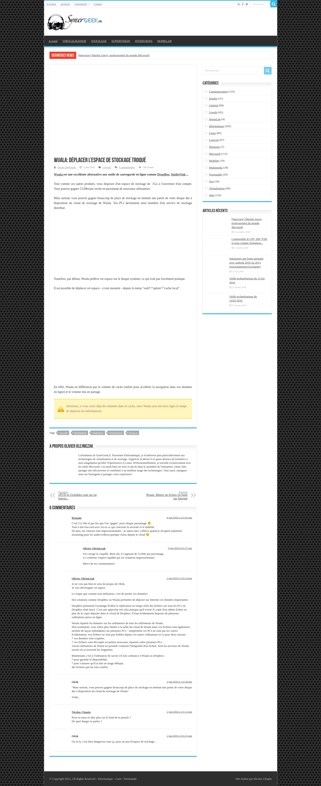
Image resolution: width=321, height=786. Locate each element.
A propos (51, 4)
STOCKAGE (99, 41)
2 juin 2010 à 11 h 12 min (179, 711)
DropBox (163, 174)
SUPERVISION (120, 41)
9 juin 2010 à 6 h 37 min (180, 548)
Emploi (213, 98)
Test (211, 181)
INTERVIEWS (143, 41)
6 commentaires (127, 167)
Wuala (59, 174)
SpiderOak (178, 174)
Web (211, 195)
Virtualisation (217, 188)
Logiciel (107, 167)
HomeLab (214, 119)
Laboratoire (81, 4)
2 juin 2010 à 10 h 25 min (179, 735)
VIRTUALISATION (74, 41)
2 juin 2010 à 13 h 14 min (179, 578)
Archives (65, 4)
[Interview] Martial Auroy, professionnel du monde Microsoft (114, 55)
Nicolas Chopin (81, 712)
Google (213, 112)
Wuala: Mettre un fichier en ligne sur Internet (165, 495)
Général (213, 105)
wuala (133, 432)
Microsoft (214, 153)
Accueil (53, 41)
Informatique (216, 126)
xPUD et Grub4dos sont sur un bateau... (81, 495)
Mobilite (214, 160)
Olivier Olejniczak (67, 167)
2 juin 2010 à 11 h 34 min (179, 681)
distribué (80, 432)
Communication (218, 91)
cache (63, 432)
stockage (115, 432)
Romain (77, 518)
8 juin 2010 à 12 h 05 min (179, 517)
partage (98, 432)
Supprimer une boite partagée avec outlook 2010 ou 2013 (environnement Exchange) (246, 262)
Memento (214, 147)
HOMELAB (164, 41)
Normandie (215, 174)
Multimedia (215, 167)
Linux (212, 133)
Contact (98, 4)
